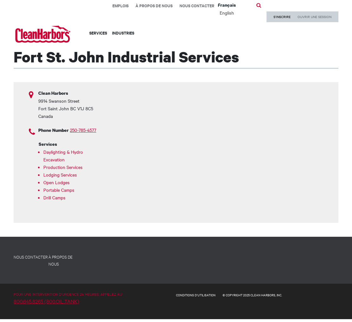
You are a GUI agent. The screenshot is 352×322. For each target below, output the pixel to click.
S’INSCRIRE (282, 16)
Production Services (63, 167)
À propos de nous (154, 6)
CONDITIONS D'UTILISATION (196, 295)
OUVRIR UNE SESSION (314, 16)
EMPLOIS (120, 6)
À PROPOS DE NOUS (60, 260)
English (227, 13)
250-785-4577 (83, 130)
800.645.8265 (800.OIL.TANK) (46, 301)
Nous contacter (196, 6)
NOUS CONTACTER (31, 257)
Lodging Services (60, 174)
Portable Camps (58, 190)
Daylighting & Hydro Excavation (63, 156)
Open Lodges (56, 182)
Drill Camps (54, 197)
